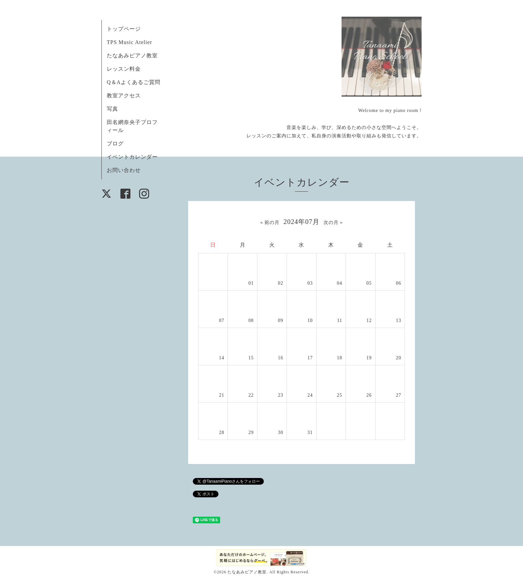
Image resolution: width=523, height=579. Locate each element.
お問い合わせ (124, 170)
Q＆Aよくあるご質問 (133, 82)
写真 (112, 109)
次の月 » (333, 222)
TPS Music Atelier (129, 42)
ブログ (115, 143)
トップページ (124, 29)
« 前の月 (270, 222)
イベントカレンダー (132, 157)
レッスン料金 (124, 69)
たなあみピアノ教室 (132, 55)
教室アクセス (124, 95)
